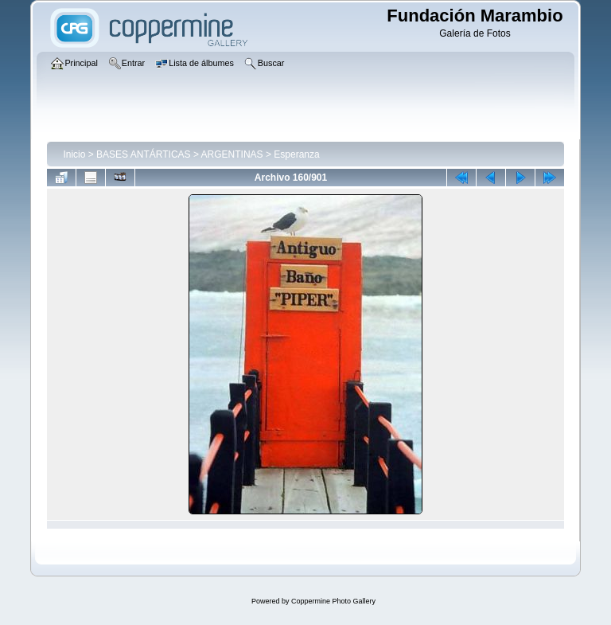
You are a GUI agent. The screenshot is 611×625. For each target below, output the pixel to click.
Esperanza (296, 154)
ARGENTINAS (232, 154)
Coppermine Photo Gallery (333, 601)
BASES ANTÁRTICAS (143, 154)
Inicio (74, 154)
